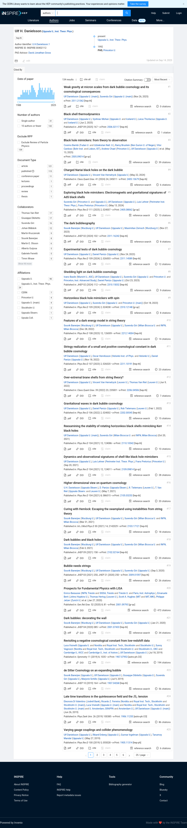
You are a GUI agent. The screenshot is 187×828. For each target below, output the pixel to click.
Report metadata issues (69, 795)
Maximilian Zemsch (134, 228)
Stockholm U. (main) (74, 705)
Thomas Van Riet (138, 382)
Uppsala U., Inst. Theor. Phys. (57, 31)
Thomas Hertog (97, 596)
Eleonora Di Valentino (74, 701)
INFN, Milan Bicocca (146, 435)
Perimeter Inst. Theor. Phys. (120, 461)
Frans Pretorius (86, 205)
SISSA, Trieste (107, 593)
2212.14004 (127, 333)
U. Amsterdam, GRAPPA (101, 708)
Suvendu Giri (106, 96)
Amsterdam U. (126, 708)
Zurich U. (75, 600)
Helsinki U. (144, 356)
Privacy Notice (21, 795)
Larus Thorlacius (146, 119)
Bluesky (163, 789)
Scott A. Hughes (127, 596)
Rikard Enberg (100, 734)
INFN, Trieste (88, 593)
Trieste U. (123, 593)
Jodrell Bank (93, 701)
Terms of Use (20, 800)
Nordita (98, 645)
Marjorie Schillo (89, 679)
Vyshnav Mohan (101, 119)
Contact (164, 800)
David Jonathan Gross (39, 52)
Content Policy (21, 789)
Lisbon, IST (94, 148)
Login (179, 13)
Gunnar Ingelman (129, 734)
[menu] (159, 13)
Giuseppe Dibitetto (132, 675)
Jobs (72, 20)
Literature (33, 20)
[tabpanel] (93, 416)
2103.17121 (134, 526)
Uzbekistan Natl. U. (103, 145)
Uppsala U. (85, 119)
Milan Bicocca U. (147, 325)
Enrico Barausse (72, 593)
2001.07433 (113, 627)
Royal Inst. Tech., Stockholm (121, 645)
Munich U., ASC (85, 277)
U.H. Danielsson (72, 487)
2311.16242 (113, 236)
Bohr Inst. (79, 148)
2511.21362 (77, 100)
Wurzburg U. (87, 228)
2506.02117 (113, 127)
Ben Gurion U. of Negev (143, 145)
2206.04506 (133, 390)
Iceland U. (131, 119)
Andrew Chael (109, 148)
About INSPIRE (21, 784)
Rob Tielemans (128, 408)
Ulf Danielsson (71, 96)
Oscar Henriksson (102, 356)
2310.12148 (126, 307)
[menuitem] (153, 13)
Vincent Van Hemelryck (104, 175)
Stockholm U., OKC (148, 649)
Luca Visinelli (70, 645)
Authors (54, 20)
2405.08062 (126, 209)
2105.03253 (126, 495)
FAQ (59, 784)
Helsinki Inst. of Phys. (123, 356)
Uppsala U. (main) (89, 96)
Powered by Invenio (11, 822)
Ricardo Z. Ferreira (110, 701)
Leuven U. (123, 382)
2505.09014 (77, 156)
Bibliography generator (120, 784)
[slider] (18, 102)
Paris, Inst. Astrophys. (144, 593)
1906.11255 (127, 716)
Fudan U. (84, 145)
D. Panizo (104, 487)
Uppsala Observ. (89, 487)
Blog (162, 784)
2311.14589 (126, 258)
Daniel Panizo (99, 254)
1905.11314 (126, 742)
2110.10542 (127, 443)
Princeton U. (109, 50)
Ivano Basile (70, 277)
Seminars (90, 20)
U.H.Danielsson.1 (41, 44)
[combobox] (89, 13)
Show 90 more (25, 263)
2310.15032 (113, 284)
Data (134, 20)
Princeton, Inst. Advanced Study (80, 280)
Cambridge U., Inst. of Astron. (103, 652)
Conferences (114, 20)
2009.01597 (135, 575)
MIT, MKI (149, 596)
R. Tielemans (135, 487)
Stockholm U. (147, 645)
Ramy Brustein (122, 145)
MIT (139, 596)
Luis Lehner (143, 202)
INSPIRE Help (63, 789)
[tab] (24, 70)
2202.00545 (126, 412)
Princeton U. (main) (132, 303)
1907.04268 (113, 683)
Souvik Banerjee (72, 228)
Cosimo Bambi (71, 145)
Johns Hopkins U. (79, 596)
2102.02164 (113, 552)
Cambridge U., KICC (74, 652)
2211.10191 (126, 364)
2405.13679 (133, 179)
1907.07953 (121, 657)
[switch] (147, 80)
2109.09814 (127, 469)
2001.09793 (122, 604)
